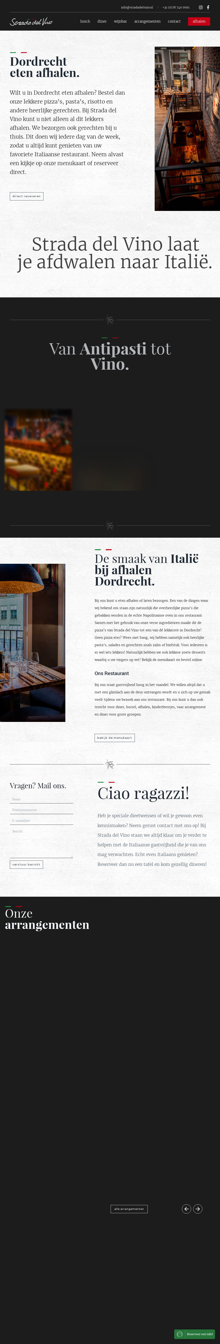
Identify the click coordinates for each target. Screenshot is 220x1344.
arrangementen (147, 21)
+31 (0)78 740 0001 (175, 7)
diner (102, 21)
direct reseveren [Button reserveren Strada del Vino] (26, 196)
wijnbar (120, 21)
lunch (85, 21)
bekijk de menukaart (114, 738)
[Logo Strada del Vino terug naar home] (31, 21)
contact (174, 21)
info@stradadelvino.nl (137, 7)
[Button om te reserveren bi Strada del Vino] (194, 1334)
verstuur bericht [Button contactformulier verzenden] (26, 864)
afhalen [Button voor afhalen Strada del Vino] (199, 21)
